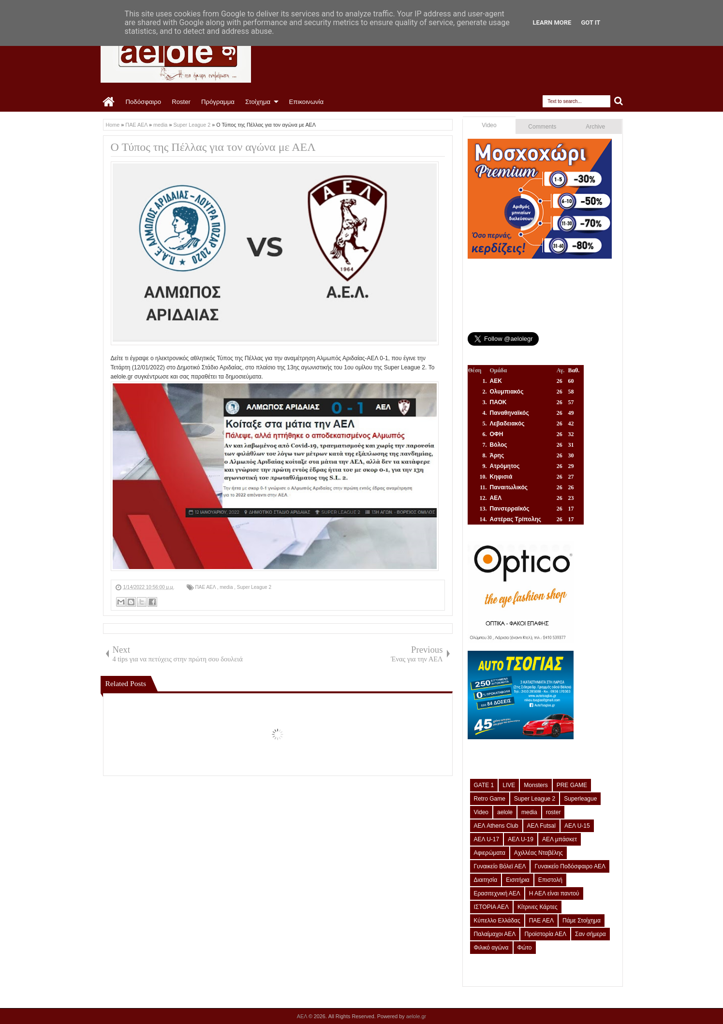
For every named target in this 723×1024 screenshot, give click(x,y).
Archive (595, 126)
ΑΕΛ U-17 (487, 839)
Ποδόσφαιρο (144, 101)
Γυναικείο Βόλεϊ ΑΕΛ (500, 866)
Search (618, 101)
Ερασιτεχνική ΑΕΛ (497, 893)
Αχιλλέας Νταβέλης (538, 852)
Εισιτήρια (518, 880)
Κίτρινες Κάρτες (537, 907)
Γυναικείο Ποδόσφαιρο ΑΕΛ (569, 866)
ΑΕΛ (303, 1016)
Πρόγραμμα (218, 101)
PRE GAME (572, 785)
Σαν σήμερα (590, 934)
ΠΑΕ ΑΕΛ (206, 587)
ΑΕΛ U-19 (520, 839)
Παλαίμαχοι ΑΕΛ (495, 934)
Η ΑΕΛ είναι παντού (554, 893)
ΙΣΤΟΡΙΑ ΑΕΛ (491, 907)
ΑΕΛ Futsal (541, 825)
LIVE (508, 785)
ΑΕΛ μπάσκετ (559, 839)
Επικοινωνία (306, 101)
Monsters (535, 785)
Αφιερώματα (489, 852)
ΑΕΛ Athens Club (496, 825)
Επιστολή (550, 880)
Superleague (580, 798)
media (227, 587)
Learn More (552, 22)
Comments (542, 126)
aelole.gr (416, 1016)
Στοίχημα (257, 101)
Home (109, 102)
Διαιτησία (486, 880)
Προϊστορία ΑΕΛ (545, 934)
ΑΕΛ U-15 (577, 825)
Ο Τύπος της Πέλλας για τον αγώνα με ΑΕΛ (213, 147)
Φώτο (524, 947)
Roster (181, 101)
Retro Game (489, 798)
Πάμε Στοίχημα (581, 920)
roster (553, 812)
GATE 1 (484, 785)
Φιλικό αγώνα (491, 947)
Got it (590, 22)
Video (489, 125)
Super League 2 (254, 587)
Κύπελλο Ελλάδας (497, 920)
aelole (505, 812)
